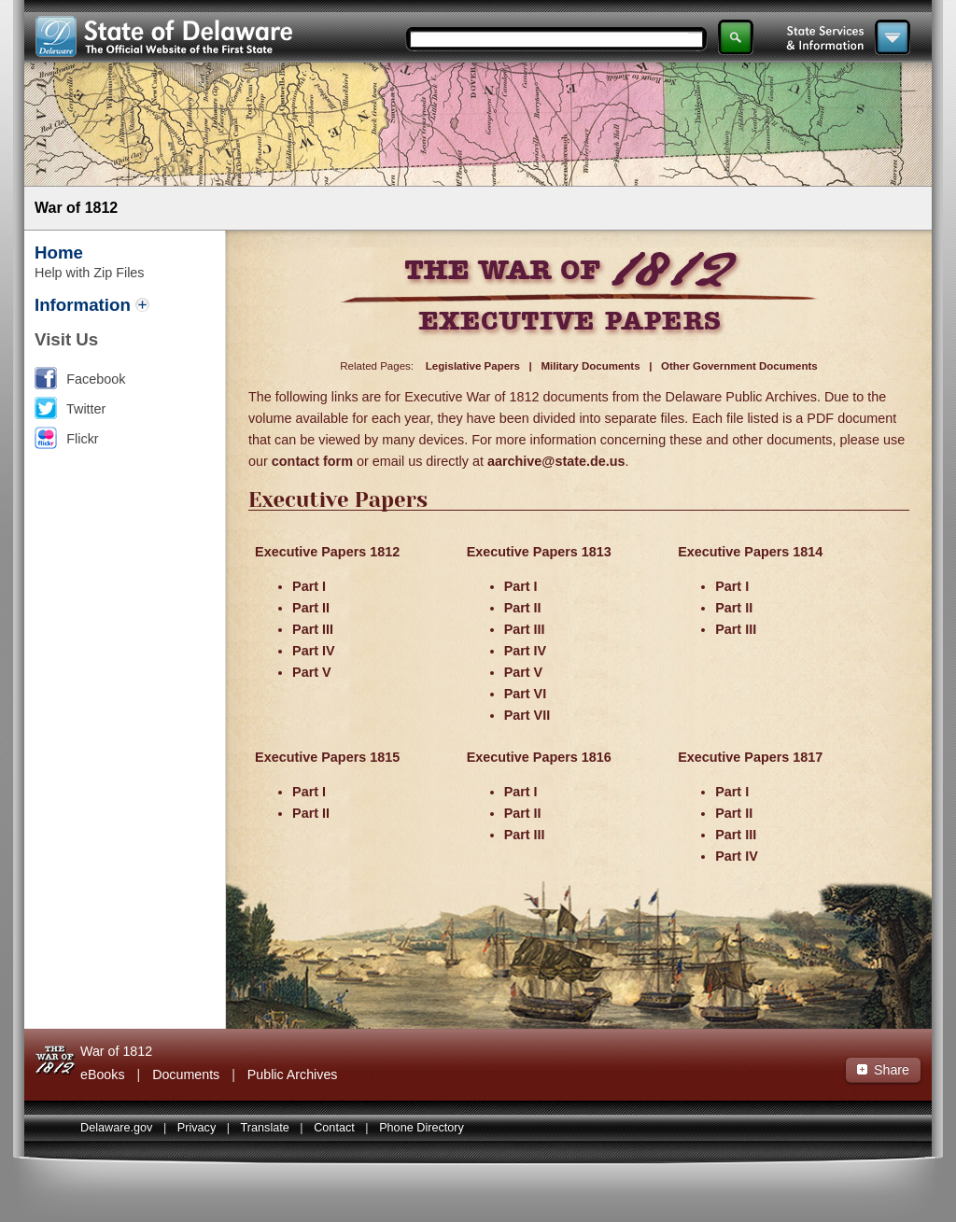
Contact (334, 1127)
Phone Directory (421, 1127)
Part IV (313, 650)
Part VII (527, 715)
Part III (312, 629)
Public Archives (292, 1074)
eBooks (102, 1074)
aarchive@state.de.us (556, 461)
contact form (312, 461)
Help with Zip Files (90, 272)
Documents (185, 1074)
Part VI (525, 693)
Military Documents (590, 366)
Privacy (197, 1127)
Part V (311, 672)
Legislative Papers (473, 366)
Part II (311, 607)
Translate (265, 1127)
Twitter (85, 408)
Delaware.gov (116, 1127)
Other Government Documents (739, 366)
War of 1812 (76, 208)
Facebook (95, 379)
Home (59, 252)
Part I (309, 586)
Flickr (82, 438)
